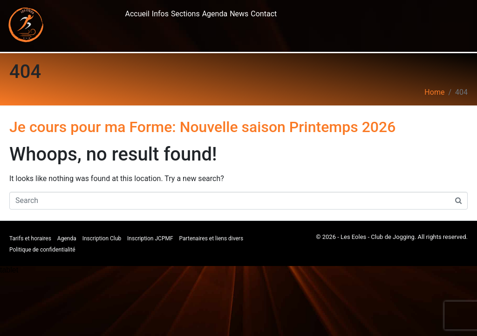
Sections (185, 13)
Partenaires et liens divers (211, 238)
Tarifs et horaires (30, 238)
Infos (160, 13)
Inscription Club (101, 238)
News (239, 13)
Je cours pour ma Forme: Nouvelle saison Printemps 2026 (202, 127)
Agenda (214, 13)
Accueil (137, 13)
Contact (264, 13)
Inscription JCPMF (150, 238)
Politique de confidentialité (42, 249)
